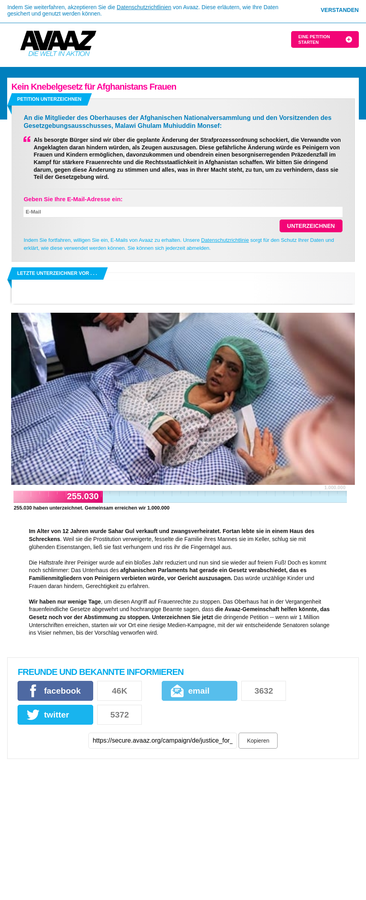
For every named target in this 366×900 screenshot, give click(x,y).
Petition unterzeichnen (49, 99)
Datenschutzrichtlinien (144, 7)
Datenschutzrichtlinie (225, 240)
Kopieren (258, 740)
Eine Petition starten (314, 39)
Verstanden (339, 10)
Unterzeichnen (311, 226)
